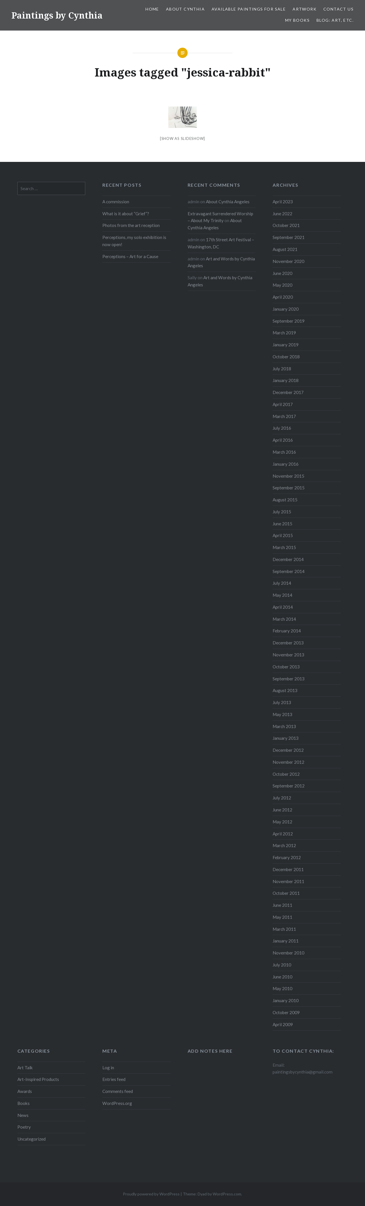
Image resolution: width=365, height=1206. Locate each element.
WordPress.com (227, 1193)
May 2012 (282, 821)
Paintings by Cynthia (57, 15)
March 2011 (284, 929)
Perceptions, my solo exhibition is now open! (134, 241)
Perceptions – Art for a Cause (130, 256)
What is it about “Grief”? (125, 213)
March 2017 (284, 416)
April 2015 (283, 535)
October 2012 (286, 774)
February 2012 (287, 857)
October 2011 (286, 893)
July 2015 (282, 511)
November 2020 (288, 261)
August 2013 (285, 690)
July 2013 (282, 702)
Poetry (24, 1126)
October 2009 (286, 1012)
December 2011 (288, 869)
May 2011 (282, 917)
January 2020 (286, 308)
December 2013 (288, 642)
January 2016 (286, 464)
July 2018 (282, 368)
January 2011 (286, 940)
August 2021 (285, 249)
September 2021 (289, 237)
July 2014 (282, 583)
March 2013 (284, 726)
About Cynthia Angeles (228, 201)
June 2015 (282, 523)
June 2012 (282, 809)
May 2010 (282, 988)
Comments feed (117, 1091)
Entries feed (113, 1079)
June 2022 (282, 213)
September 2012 (289, 785)
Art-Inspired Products (38, 1079)
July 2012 (282, 797)
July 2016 (282, 428)
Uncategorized (31, 1138)
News (23, 1115)
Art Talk (25, 1067)
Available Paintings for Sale (249, 9)
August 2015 (285, 499)
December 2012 (288, 750)
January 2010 (286, 1000)
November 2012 (288, 762)
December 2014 (288, 559)
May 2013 (282, 714)
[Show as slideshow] (182, 138)
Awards (24, 1091)
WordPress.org (117, 1103)
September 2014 (289, 571)
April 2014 (283, 607)
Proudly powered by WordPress (151, 1193)
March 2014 (284, 619)
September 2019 (289, 320)
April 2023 (283, 201)
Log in (108, 1067)
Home (152, 9)
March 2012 (284, 845)
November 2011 (288, 881)
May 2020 (282, 285)
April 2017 (283, 404)
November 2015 (288, 476)
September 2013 (289, 678)
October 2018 (286, 356)
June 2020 (282, 273)
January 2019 (286, 344)
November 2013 (288, 654)
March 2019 (284, 332)
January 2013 (286, 738)
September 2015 (289, 487)
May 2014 (282, 595)
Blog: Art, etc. (335, 20)
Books (23, 1103)
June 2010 (282, 976)
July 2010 (282, 964)
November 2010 (288, 952)
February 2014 (287, 630)
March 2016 (284, 452)
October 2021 (286, 225)
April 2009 (283, 1024)
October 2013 (286, 666)
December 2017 (288, 392)
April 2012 (283, 833)
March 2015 (284, 547)
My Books (297, 20)
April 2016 (283, 440)
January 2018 (286, 380)
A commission (115, 201)
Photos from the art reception (131, 225)
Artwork (305, 9)
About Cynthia (185, 9)
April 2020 (283, 297)
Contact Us (338, 9)
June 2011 (282, 905)
